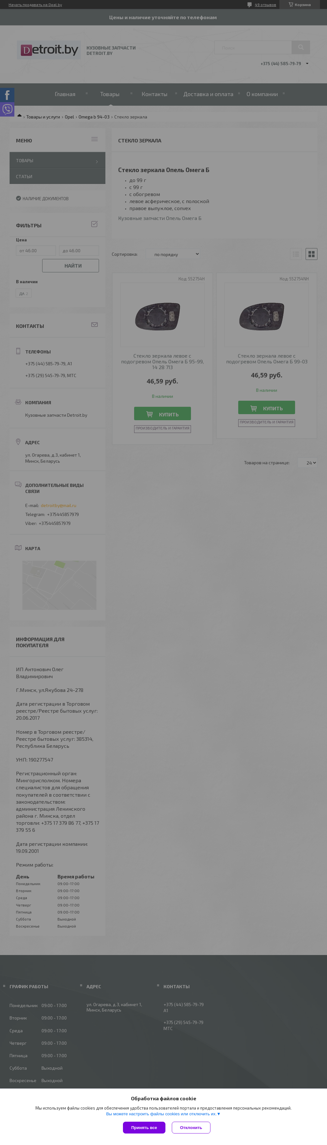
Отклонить (191, 1127)
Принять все (144, 1127)
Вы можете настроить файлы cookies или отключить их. (161, 1113)
